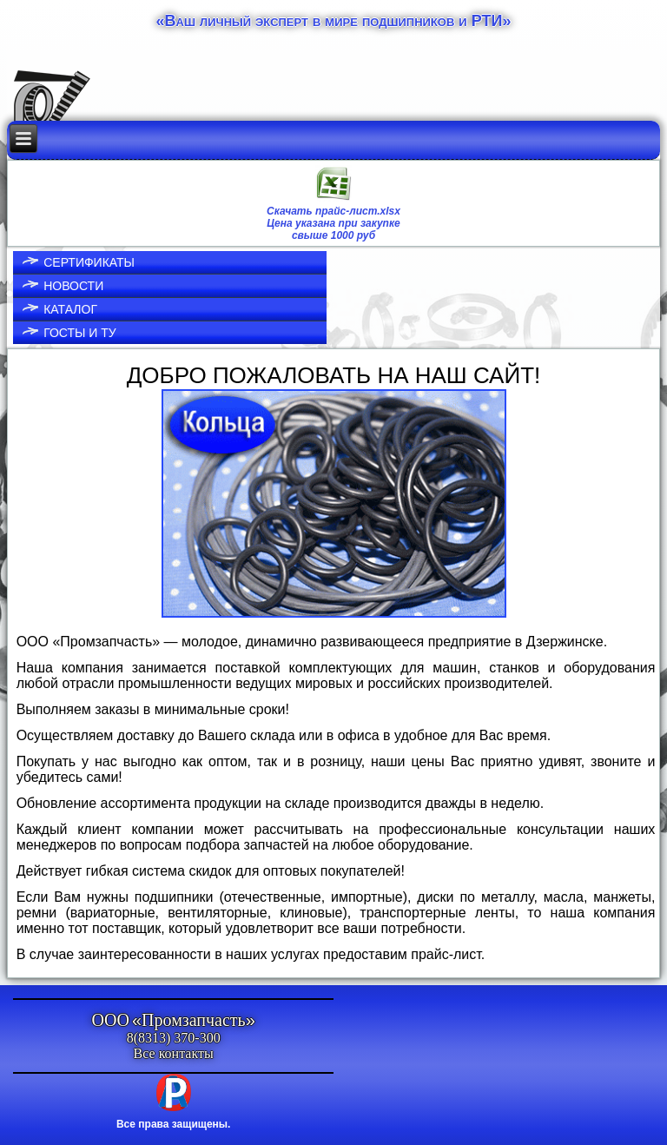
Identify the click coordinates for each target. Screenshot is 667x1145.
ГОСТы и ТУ (79, 333)
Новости (73, 286)
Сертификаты (89, 262)
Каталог (70, 309)
